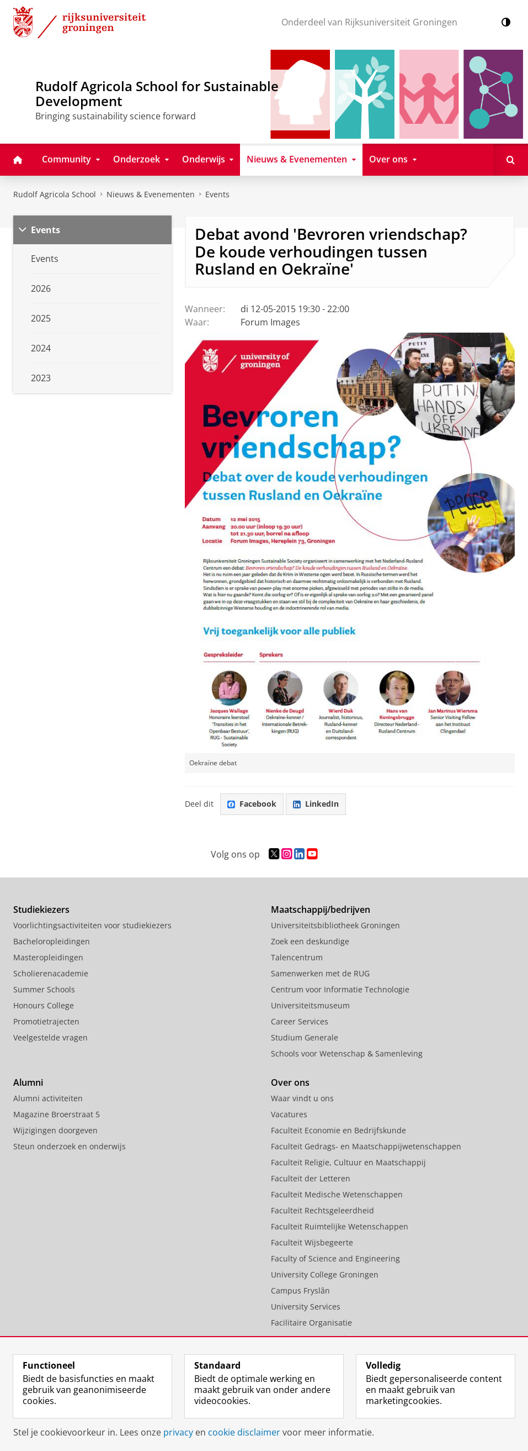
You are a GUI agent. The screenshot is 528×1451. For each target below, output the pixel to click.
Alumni (28, 1082)
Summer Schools (44, 989)
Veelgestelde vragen (50, 1037)
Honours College (43, 1005)
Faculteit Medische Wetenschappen (337, 1194)
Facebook (251, 803)
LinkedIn (316, 803)
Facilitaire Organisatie (311, 1322)
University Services (305, 1306)
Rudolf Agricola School (54, 194)
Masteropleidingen (48, 957)
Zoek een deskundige (310, 941)
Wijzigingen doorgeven (55, 1130)
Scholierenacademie (50, 973)
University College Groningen (324, 1274)
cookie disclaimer (244, 1432)
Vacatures (289, 1114)
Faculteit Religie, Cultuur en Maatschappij (348, 1162)
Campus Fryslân (300, 1290)
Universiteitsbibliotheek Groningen (335, 925)
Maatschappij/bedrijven (320, 909)
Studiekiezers (41, 909)
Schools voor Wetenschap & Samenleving (347, 1053)
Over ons (290, 1082)
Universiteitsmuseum (310, 1005)
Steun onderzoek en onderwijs (69, 1146)
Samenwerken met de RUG (320, 973)
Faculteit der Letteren (310, 1178)
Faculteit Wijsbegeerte (312, 1242)
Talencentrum (297, 957)
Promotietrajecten (46, 1021)
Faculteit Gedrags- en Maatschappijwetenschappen (366, 1146)
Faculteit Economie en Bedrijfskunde (338, 1130)
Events (45, 230)
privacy (178, 1432)
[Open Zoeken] (510, 160)
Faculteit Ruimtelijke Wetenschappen (339, 1226)
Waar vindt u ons (302, 1098)
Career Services (299, 1021)
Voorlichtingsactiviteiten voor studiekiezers (92, 925)
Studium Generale (304, 1037)
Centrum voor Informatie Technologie (340, 989)
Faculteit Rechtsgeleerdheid (322, 1210)
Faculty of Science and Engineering (335, 1258)
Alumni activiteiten (48, 1098)
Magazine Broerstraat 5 (56, 1114)
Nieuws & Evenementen (150, 194)
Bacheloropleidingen (51, 941)
